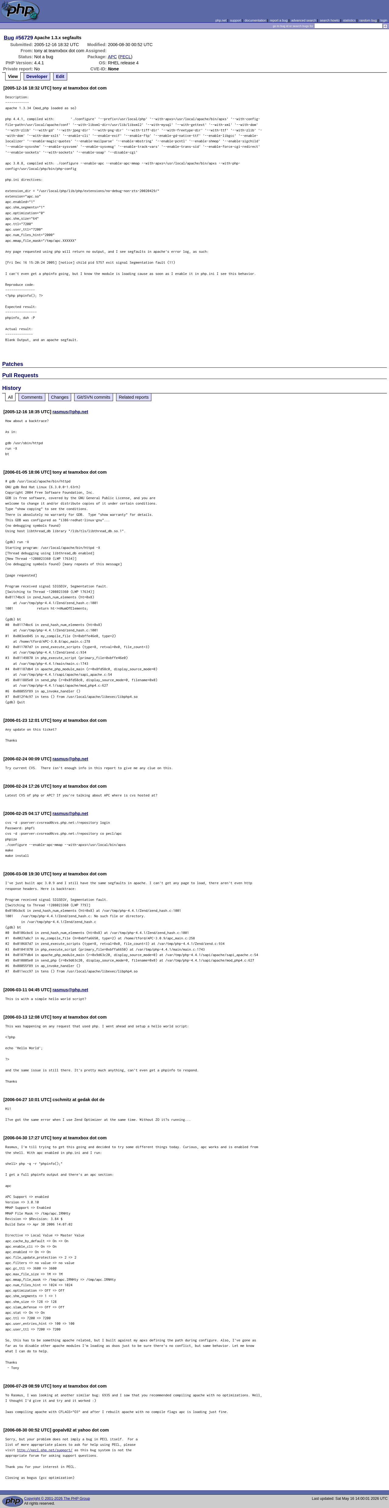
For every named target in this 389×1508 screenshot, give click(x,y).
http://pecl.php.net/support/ (44, 1450)
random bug (368, 20)
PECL (125, 56)
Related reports (134, 397)
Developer (37, 76)
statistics (349, 20)
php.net (220, 20)
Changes (60, 397)
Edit (60, 76)
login (383, 20)
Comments (32, 397)
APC (112, 56)
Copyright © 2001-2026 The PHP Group (57, 1498)
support (235, 20)
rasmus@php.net (70, 411)
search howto (329, 20)
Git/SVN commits (93, 397)
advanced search (303, 20)
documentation (255, 20)
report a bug (278, 20)
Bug (9, 38)
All (10, 397)
